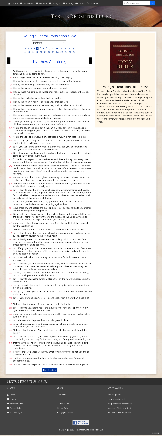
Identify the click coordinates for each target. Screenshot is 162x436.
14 (69, 48)
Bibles (80, 3)
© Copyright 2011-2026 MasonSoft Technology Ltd (81, 430)
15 (73, 48)
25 (61, 52)
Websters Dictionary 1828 (119, 408)
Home (13, 3)
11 (57, 48)
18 (33, 52)
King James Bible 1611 (117, 399)
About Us (61, 395)
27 (70, 52)
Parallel (41, 3)
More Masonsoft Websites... (120, 412)
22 (49, 52)
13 (64, 48)
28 (74, 52)
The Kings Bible (115, 395)
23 (53, 52)
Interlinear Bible (15, 404)
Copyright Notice (65, 412)
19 (37, 52)
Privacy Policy (63, 408)
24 (57, 52)
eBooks (92, 3)
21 (45, 52)
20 (41, 52)
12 (61, 48)
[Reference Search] (137, 3)
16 (25, 52)
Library (68, 3)
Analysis (55, 3)
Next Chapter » (49, 370)
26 (66, 52)
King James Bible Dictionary (120, 404)
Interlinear (27, 3)
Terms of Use (63, 404)
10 (53, 48)
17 (29, 52)
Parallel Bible (14, 408)
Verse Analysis (14, 412)
